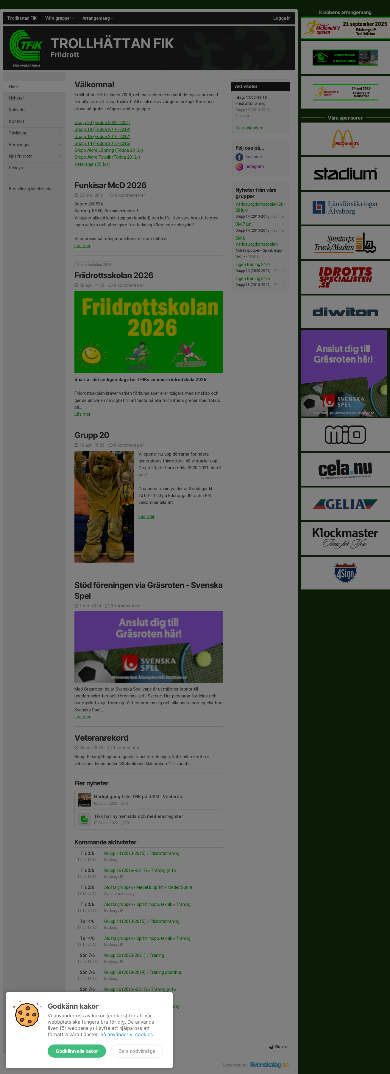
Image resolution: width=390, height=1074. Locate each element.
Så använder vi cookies (126, 1034)
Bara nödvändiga (136, 1051)
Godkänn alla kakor (77, 1051)
